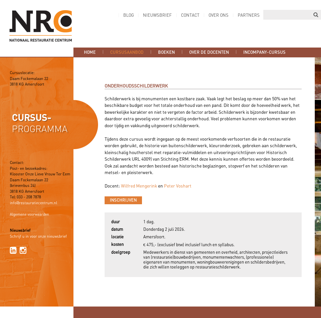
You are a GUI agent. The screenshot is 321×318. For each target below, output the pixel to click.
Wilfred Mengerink (139, 186)
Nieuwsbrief (157, 15)
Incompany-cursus (264, 52)
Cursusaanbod (127, 52)
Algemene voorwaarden (29, 214)
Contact (190, 15)
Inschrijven (123, 200)
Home (90, 52)
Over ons (219, 15)
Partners (249, 15)
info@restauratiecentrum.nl (33, 203)
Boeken (166, 52)
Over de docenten (209, 52)
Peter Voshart (177, 186)
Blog (128, 15)
